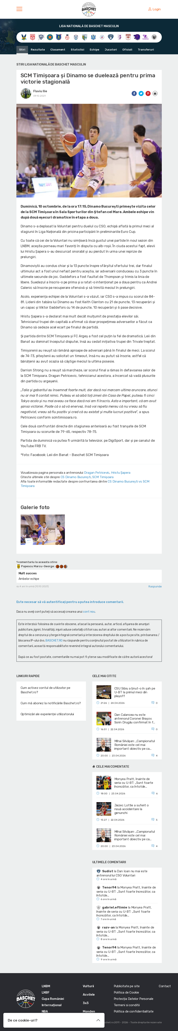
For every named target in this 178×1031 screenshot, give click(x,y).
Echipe (94, 49)
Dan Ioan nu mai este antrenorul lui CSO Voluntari (121, 873)
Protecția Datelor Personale (133, 999)
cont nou (89, 612)
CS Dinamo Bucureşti (76, 477)
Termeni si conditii (127, 1005)
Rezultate (38, 49)
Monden (89, 1011)
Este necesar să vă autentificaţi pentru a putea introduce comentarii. (70, 602)
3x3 (86, 1003)
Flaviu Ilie (40, 91)
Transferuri (146, 49)
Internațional (52, 1005)
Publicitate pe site (127, 986)
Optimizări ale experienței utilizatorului (47, 714)
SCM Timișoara (103, 477)
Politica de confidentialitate (134, 1011)
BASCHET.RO (54, 640)
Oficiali (127, 49)
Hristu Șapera (120, 473)
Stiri (22, 49)
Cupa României (53, 999)
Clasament (57, 49)
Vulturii (88, 986)
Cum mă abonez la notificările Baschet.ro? (51, 703)
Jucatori (111, 49)
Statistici (77, 49)
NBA (45, 1011)
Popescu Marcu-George (35, 566)
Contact (165, 986)
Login (154, 9)
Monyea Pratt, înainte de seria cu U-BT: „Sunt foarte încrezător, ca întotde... (126, 891)
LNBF (46, 992)
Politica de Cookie (126, 992)
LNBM (46, 986)
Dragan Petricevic (96, 473)
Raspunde (155, 586)
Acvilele (89, 994)
